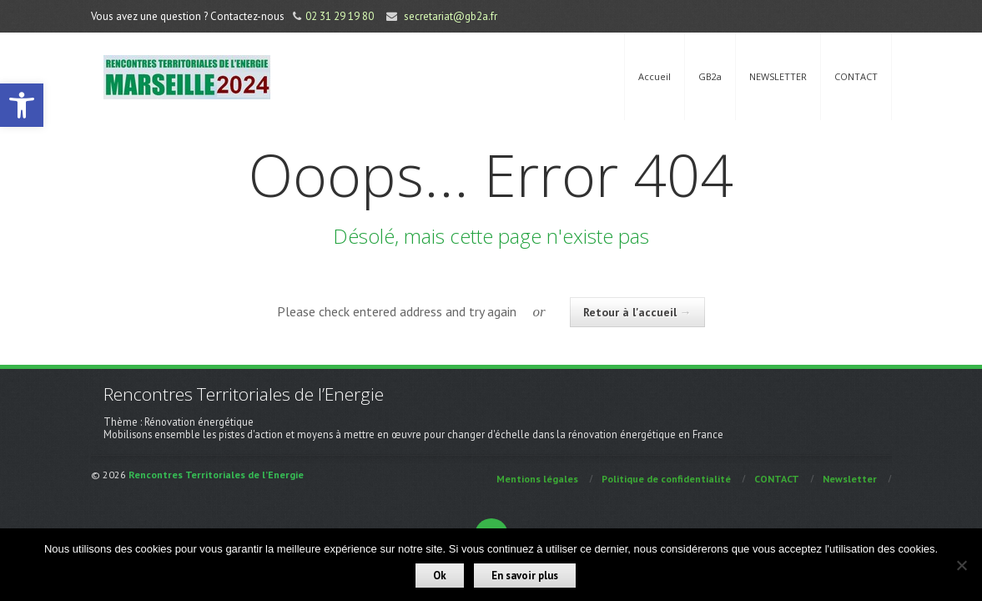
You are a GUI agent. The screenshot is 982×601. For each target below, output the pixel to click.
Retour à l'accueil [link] (637, 312)
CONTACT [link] (856, 76)
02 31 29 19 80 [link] (339, 16)
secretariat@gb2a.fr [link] (450, 16)
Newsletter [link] (850, 478)
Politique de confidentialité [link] (666, 478)
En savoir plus (524, 575)
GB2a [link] (710, 76)
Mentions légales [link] (537, 478)
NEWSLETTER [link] (778, 76)
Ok (439, 575)
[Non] (961, 565)
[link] (21, 105)
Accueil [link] (654, 76)
